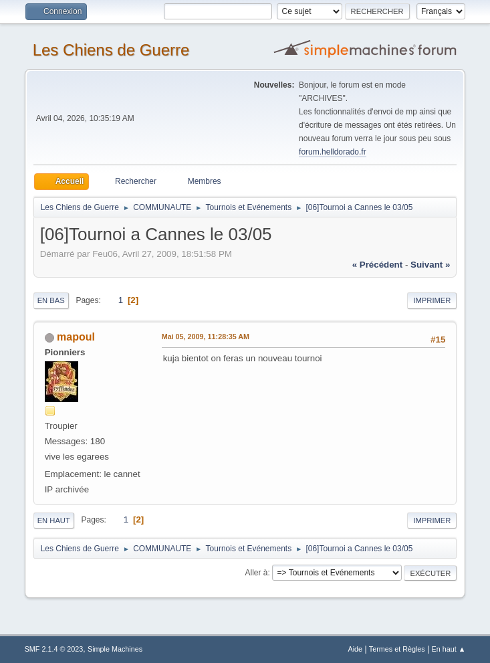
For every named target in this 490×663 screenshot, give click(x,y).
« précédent (377, 265)
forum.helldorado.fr (332, 152)
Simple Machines (115, 649)
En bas (51, 300)
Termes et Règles (397, 649)
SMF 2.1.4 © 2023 (54, 649)
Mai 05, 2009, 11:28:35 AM (205, 337)
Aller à (256, 572)
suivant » (430, 265)
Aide (355, 649)
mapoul (76, 337)
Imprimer (432, 300)
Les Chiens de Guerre (111, 50)
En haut (53, 520)
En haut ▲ (449, 649)
